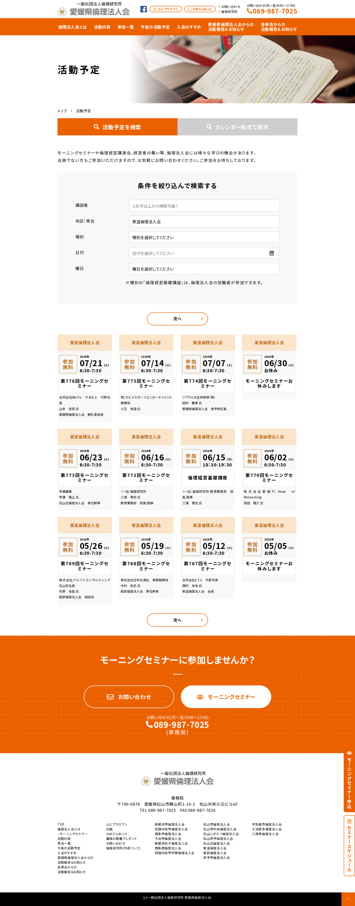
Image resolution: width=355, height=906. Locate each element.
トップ (62, 111)
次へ (177, 319)
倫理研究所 (229, 11)
